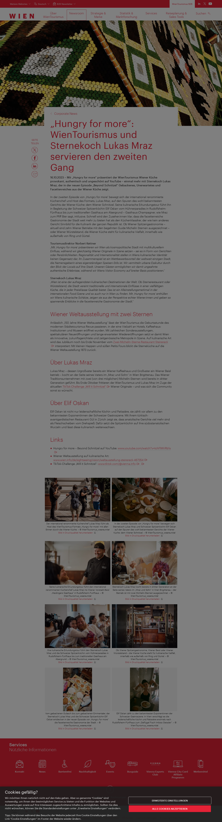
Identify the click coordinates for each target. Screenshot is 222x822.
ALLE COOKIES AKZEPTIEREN (169, 808)
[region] (111, 804)
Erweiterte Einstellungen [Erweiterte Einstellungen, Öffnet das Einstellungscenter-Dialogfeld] (170, 800)
